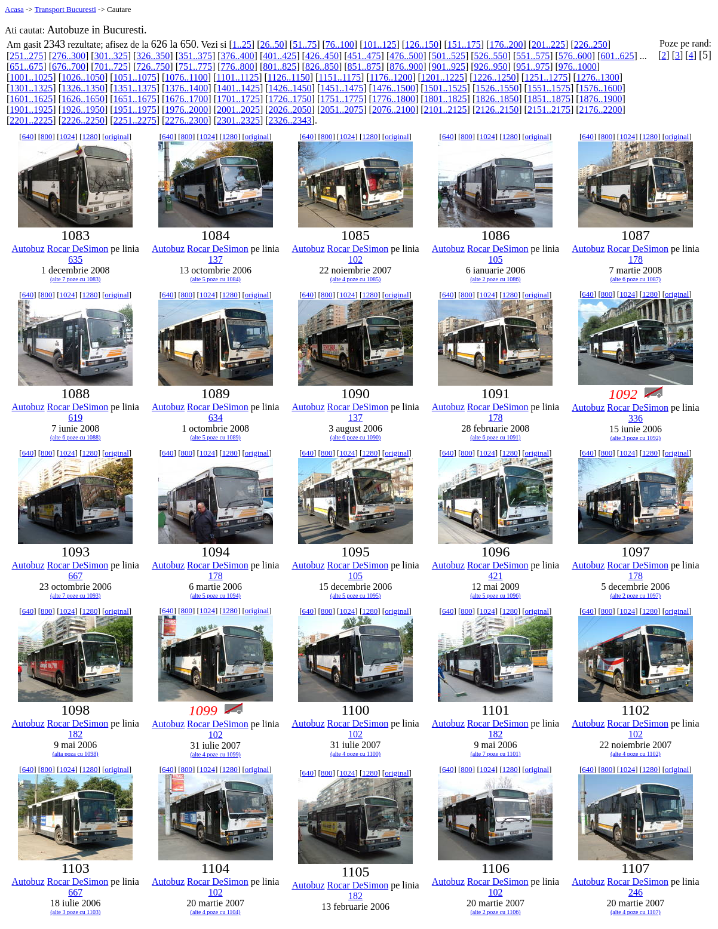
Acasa (14, 9)
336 (635, 418)
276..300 (68, 56)
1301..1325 (31, 88)
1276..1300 (597, 77)
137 (215, 259)
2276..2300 (186, 120)
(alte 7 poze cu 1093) (75, 595)
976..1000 (578, 66)
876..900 (406, 66)
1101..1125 (237, 77)
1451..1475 (341, 88)
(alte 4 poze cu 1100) (355, 753)
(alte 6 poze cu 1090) (355, 437)
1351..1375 (135, 88)
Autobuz (28, 249)
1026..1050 (83, 77)
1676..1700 (186, 99)
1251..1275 (545, 77)
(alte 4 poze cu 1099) (215, 754)
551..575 (533, 56)
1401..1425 (238, 88)
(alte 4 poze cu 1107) (635, 912)
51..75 (305, 44)
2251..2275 (135, 120)
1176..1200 (391, 77)
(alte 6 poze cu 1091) (495, 437)
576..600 (575, 56)
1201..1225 (442, 77)
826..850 (322, 66)
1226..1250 (494, 77)
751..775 (195, 66)
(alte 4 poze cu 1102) (635, 753)
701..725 (111, 66)
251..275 (26, 56)
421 (495, 576)
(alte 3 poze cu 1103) (75, 912)
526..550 (491, 56)
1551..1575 (548, 88)
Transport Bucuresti (65, 9)
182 (75, 734)
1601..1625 (31, 99)
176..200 (506, 44)
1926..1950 (83, 109)
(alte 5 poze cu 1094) (215, 595)
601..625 (617, 56)
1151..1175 (339, 77)
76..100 (340, 44)
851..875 (364, 66)
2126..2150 (496, 109)
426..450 (322, 56)
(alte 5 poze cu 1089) (215, 437)
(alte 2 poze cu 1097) (635, 595)
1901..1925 (31, 109)
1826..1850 (496, 99)
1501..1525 (445, 88)
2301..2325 (238, 120)
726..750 (153, 66)
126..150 (421, 44)
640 (28, 136)
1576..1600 (600, 88)
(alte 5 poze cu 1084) (215, 279)
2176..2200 (600, 109)
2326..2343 (290, 120)
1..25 (241, 44)
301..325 (111, 56)
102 (355, 259)
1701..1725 (238, 99)
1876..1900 (600, 99)
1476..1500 (393, 88)
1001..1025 (31, 77)
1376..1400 (186, 88)
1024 (67, 136)
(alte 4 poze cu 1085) (355, 279)
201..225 (548, 44)
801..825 (279, 66)
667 (75, 576)
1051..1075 (135, 77)
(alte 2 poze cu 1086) (495, 279)
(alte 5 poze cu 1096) (495, 595)
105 (495, 259)
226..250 (590, 44)
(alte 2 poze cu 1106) (495, 912)
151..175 (464, 44)
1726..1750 (290, 99)
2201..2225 (31, 120)
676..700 (68, 66)
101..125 (379, 44)
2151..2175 (548, 109)
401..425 (279, 56)
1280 (89, 136)
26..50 (272, 44)
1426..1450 (290, 88)
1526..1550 (496, 88)
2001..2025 (238, 109)
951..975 (533, 66)
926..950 (491, 66)
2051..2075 (341, 109)
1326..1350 (83, 88)
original (116, 136)
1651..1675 (135, 99)
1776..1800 (393, 99)
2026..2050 (290, 109)
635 (75, 259)
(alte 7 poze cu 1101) (495, 753)
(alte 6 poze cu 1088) (75, 437)
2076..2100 (393, 109)
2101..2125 (445, 109)
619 (75, 418)
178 (635, 259)
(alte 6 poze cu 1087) (635, 279)
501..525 (448, 56)
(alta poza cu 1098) (76, 753)
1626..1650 (83, 99)
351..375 (195, 56)
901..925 (448, 66)
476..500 (406, 56)
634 (215, 418)
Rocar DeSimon (78, 249)
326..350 (153, 56)
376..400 (237, 56)
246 (635, 892)
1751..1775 (341, 99)
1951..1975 (135, 109)
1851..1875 (548, 99)
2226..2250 (83, 120)
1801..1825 (445, 99)
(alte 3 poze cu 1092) (635, 438)
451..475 (364, 56)
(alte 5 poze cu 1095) (355, 595)
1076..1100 (186, 77)
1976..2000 (186, 109)
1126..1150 (289, 77)
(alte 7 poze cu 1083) (75, 279)
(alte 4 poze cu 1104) (216, 912)
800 (47, 136)
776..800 (237, 66)
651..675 (26, 66)
